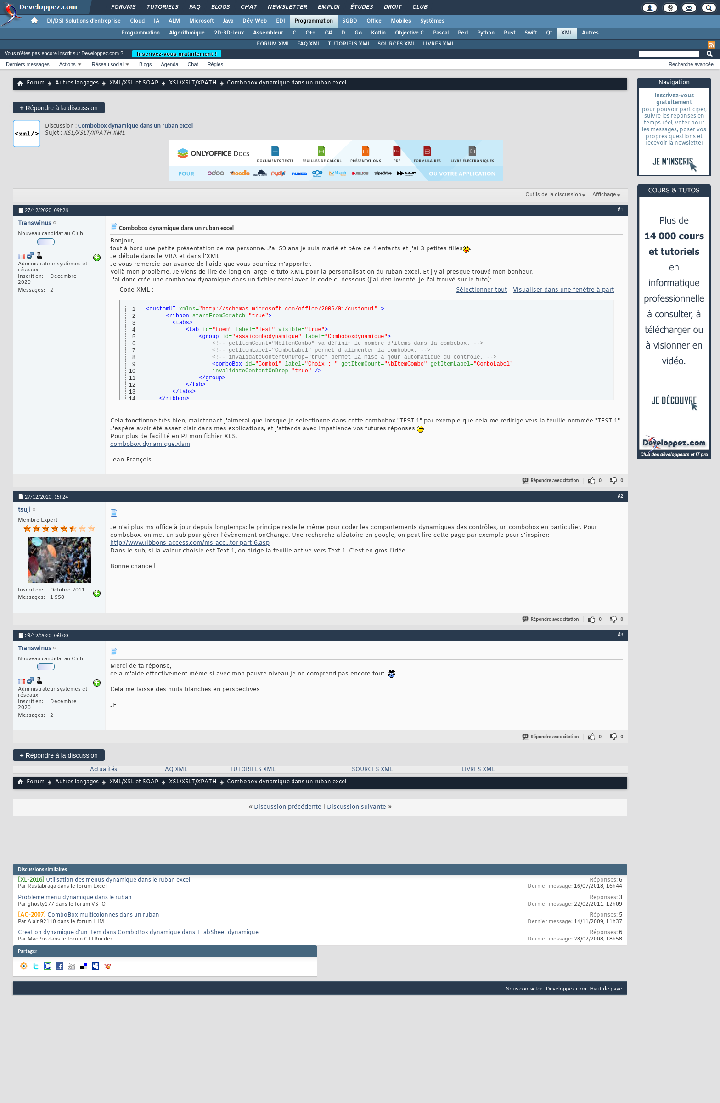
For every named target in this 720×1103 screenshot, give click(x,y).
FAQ (194, 7)
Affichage (604, 194)
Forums (123, 7)
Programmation (313, 21)
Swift (530, 33)
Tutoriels (162, 7)
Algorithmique (187, 33)
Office (374, 21)
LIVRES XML (438, 44)
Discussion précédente (287, 807)
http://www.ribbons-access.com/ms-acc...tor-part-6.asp (190, 543)
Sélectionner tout (481, 290)
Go (358, 33)
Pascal (441, 33)
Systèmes (432, 21)
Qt (549, 33)
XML (567, 33)
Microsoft (201, 21)
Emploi (328, 7)
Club (419, 7)
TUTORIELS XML (349, 44)
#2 (620, 496)
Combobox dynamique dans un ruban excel (135, 125)
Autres (590, 33)
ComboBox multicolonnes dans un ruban (103, 915)
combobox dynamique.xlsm (150, 444)
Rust (509, 33)
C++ (310, 33)
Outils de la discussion (553, 194)
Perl (463, 33)
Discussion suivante (356, 807)
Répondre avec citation (551, 481)
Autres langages (77, 83)
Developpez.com (566, 988)
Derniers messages (28, 64)
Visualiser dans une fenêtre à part (563, 290)
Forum (36, 83)
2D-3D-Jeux (229, 33)
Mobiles (401, 21)
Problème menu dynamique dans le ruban (75, 897)
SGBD (349, 21)
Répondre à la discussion (59, 108)
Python (486, 33)
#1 (620, 209)
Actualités (103, 769)
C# (328, 33)
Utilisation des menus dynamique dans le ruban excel (118, 880)
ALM (174, 21)
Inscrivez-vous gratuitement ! (177, 53)
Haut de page (606, 988)
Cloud (137, 21)
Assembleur (268, 33)
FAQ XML (309, 44)
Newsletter (286, 7)
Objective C (409, 33)
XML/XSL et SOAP (133, 83)
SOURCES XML (396, 44)
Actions (67, 64)
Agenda (169, 64)
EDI (280, 21)
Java (228, 21)
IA (156, 21)
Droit (392, 7)
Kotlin (378, 33)
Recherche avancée (691, 64)
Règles (215, 64)
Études (361, 7)
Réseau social (108, 64)
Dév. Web (254, 21)
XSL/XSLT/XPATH (193, 83)
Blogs (220, 7)
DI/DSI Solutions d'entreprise (84, 21)
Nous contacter (524, 988)
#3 (620, 634)
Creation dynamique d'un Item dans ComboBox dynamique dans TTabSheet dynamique (138, 932)
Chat (248, 7)
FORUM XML (273, 44)
